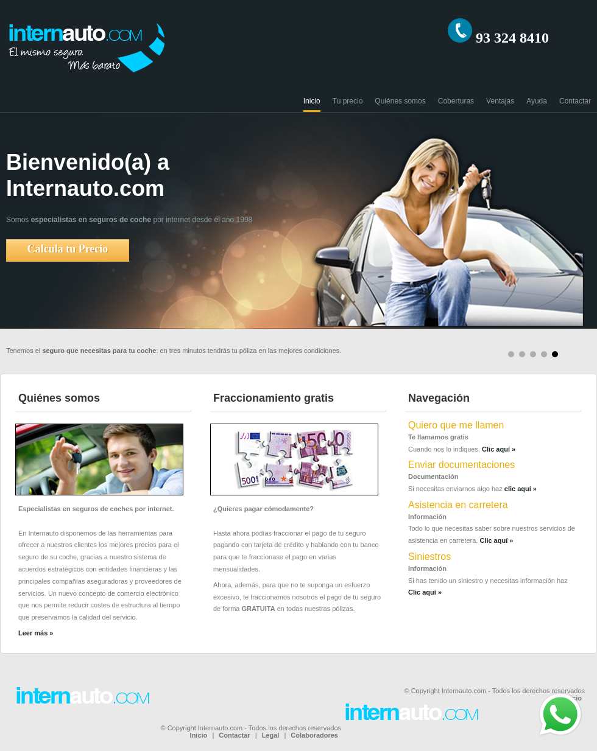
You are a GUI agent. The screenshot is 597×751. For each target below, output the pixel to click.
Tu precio (348, 101)
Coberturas (456, 101)
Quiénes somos (400, 101)
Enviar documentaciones (461, 464)
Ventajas (500, 101)
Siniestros (429, 556)
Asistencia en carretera (458, 505)
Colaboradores (314, 735)
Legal (271, 735)
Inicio (311, 101)
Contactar (575, 101)
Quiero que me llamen (456, 425)
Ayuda (536, 101)
